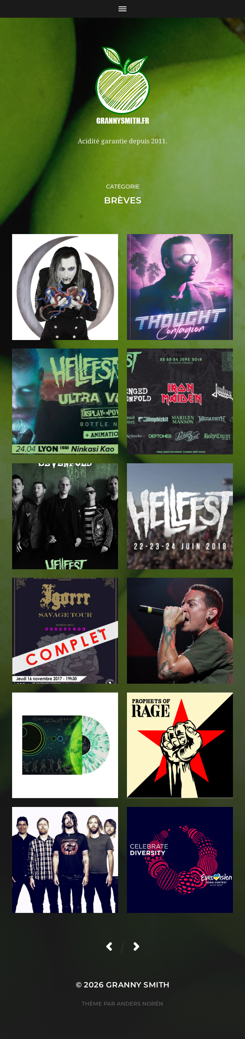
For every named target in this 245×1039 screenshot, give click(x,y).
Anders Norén (140, 1003)
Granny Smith (138, 984)
